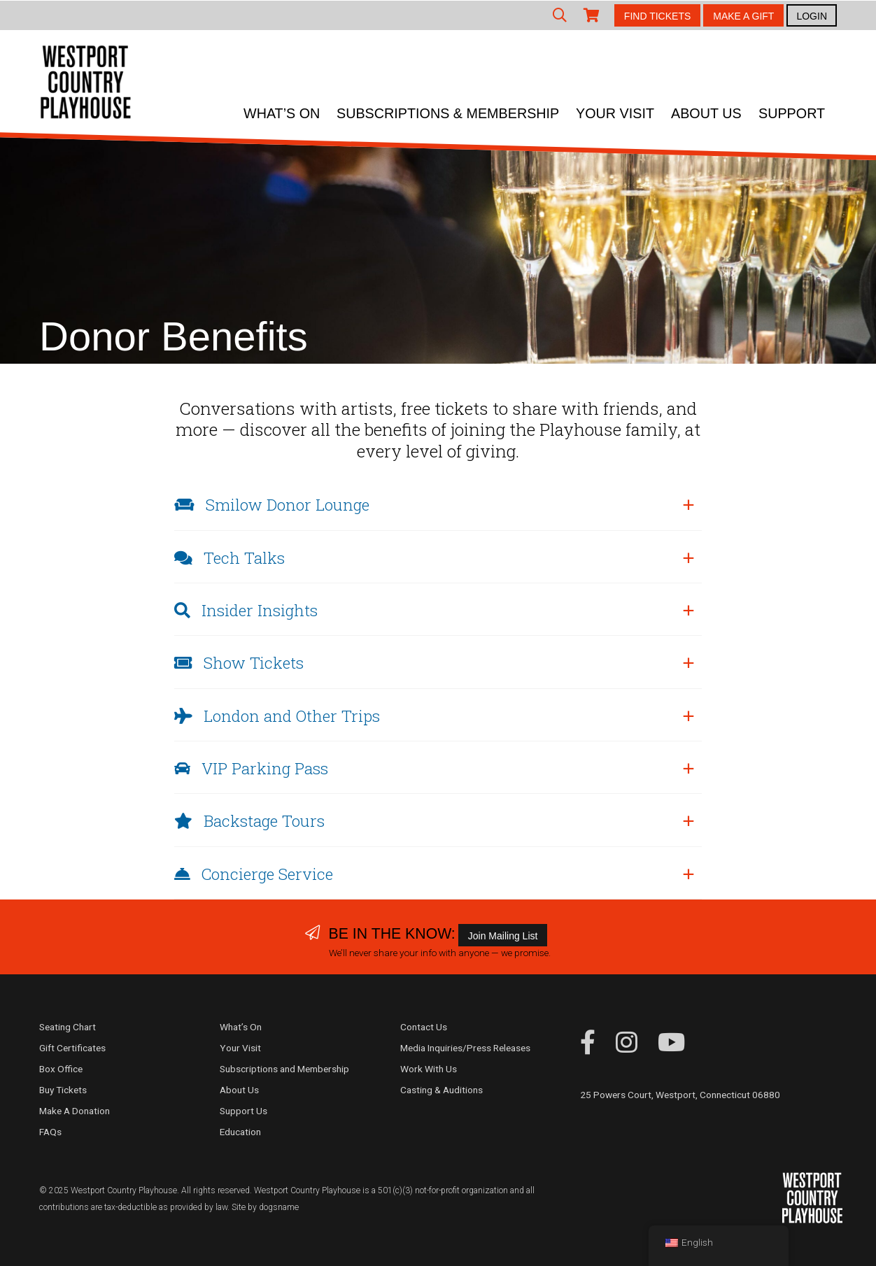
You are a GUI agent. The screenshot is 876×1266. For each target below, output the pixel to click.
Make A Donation (74, 1110)
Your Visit (615, 113)
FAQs (50, 1131)
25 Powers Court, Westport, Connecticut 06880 (680, 1094)
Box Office (61, 1068)
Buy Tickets (63, 1089)
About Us (706, 113)
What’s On (281, 113)
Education (240, 1131)
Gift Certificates (72, 1047)
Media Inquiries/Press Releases (465, 1047)
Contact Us (423, 1026)
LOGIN (811, 16)
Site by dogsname (265, 1207)
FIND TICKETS (657, 16)
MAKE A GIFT (743, 16)
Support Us (243, 1110)
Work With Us (428, 1068)
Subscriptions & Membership (448, 113)
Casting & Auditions (441, 1089)
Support (791, 113)
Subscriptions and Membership (284, 1068)
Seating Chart (67, 1026)
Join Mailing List (503, 935)
